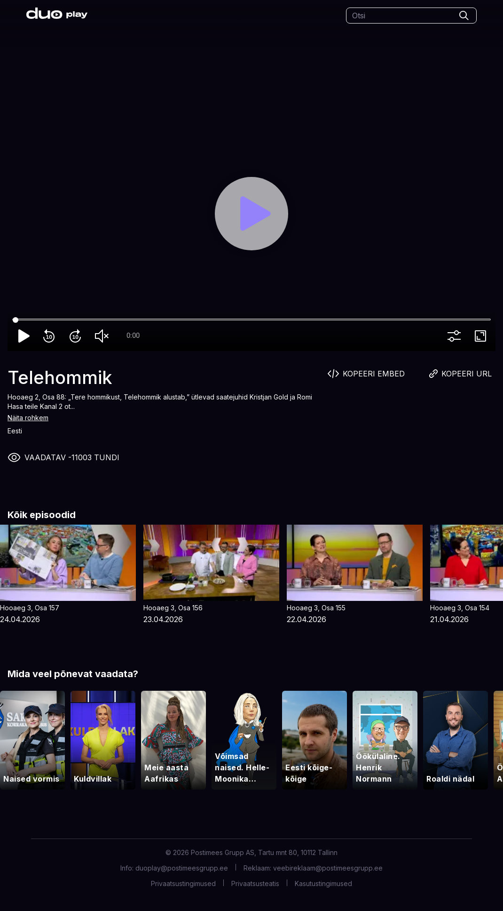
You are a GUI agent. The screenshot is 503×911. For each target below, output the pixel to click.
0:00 (133, 335)
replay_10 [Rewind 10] (50, 336)
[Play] (251, 213)
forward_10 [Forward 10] (77, 336)
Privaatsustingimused (183, 883)
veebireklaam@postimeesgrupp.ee (328, 868)
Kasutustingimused (323, 883)
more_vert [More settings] (456, 336)
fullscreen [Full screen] (482, 336)
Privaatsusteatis (255, 883)
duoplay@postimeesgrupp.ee (181, 868)
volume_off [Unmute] (103, 336)
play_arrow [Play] (24, 336)
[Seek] (251, 320)
